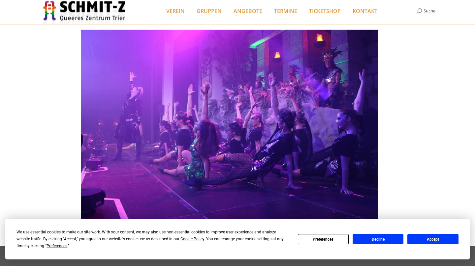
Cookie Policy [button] (192, 239)
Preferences (323, 239)
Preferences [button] (57, 246)
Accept (433, 239)
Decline (378, 239)
